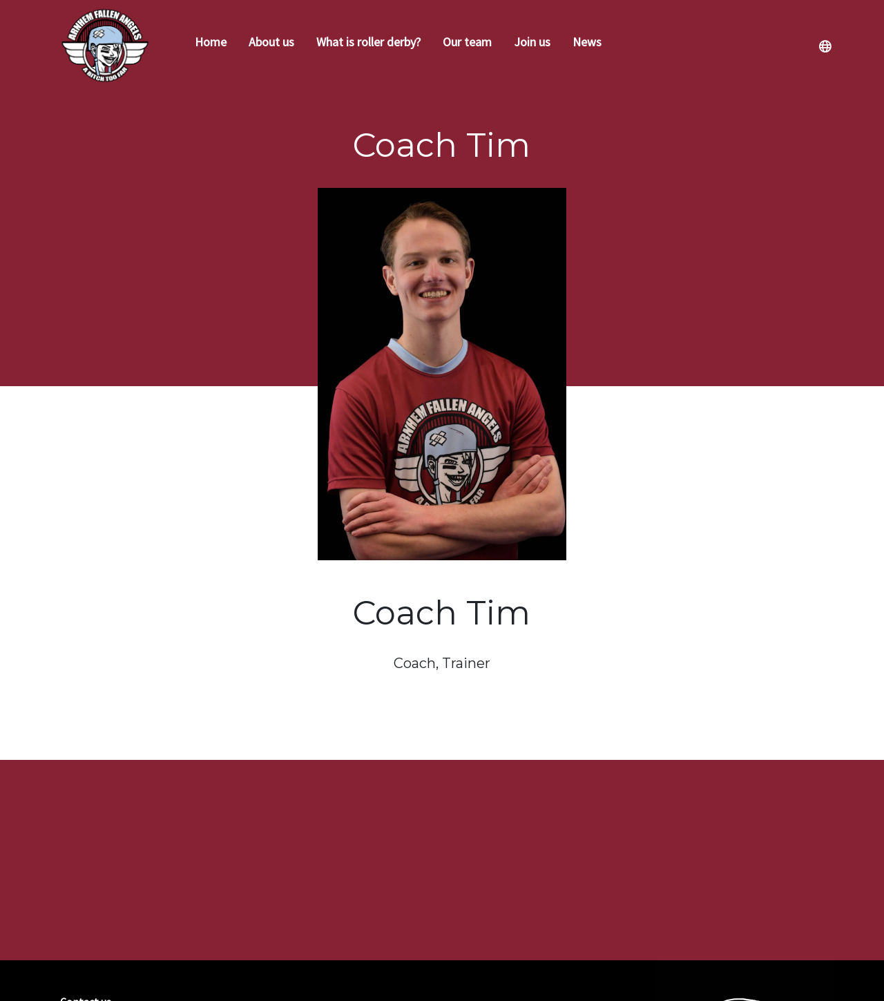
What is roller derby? (368, 42)
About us (271, 42)
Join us (532, 42)
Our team (467, 42)
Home (211, 42)
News (587, 42)
